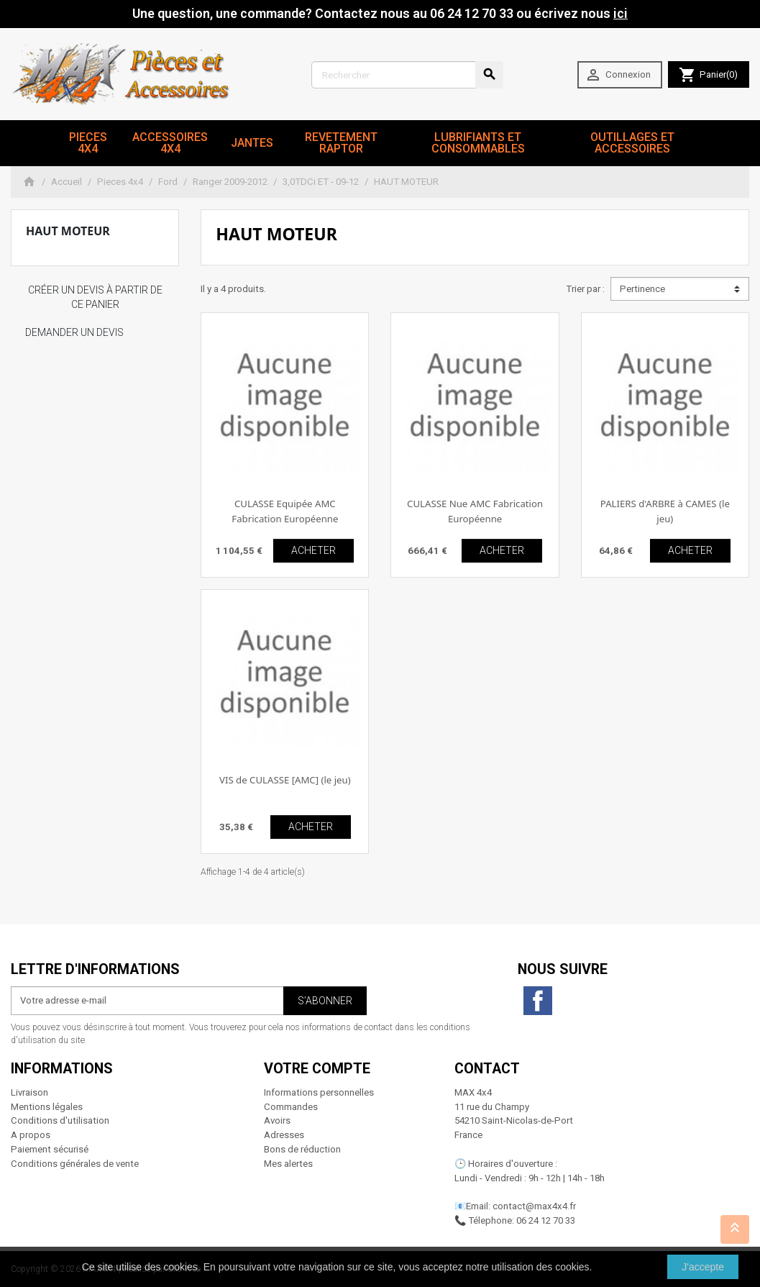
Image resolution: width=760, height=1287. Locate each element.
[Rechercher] (407, 74)
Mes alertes (288, 1163)
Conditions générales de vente (75, 1163)
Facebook (537, 1000)
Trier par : (585, 288)
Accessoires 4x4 (170, 142)
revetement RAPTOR (341, 142)
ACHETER (313, 550)
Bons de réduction (302, 1149)
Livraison (29, 1092)
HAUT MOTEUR (68, 231)
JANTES (252, 143)
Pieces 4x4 (88, 142)
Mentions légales (47, 1106)
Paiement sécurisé (49, 1149)
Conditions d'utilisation (60, 1120)
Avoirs (277, 1120)
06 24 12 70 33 (545, 1220)
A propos (30, 1134)
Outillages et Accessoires (632, 142)
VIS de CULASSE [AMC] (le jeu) (285, 779)
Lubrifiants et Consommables (478, 142)
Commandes (291, 1106)
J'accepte (703, 1267)
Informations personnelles (319, 1092)
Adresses (284, 1134)
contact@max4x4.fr (534, 1206)
